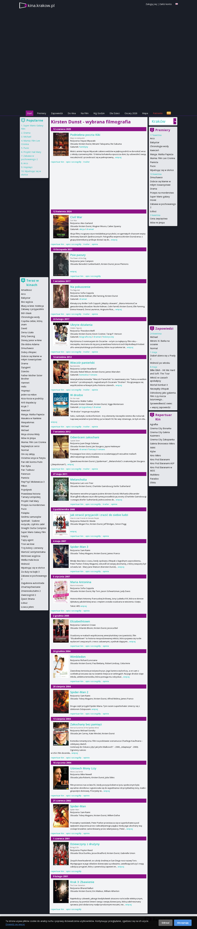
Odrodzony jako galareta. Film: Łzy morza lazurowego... (163, 396)
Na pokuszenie (80, 287)
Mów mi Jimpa (157, 222)
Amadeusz (26, 289)
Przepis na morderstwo (162, 192)
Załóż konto (165, 4)
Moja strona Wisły (30, 434)
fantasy (92, 449)
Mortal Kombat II (159, 384)
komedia (83, 374)
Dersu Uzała (27, 332)
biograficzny (85, 336)
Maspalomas (27, 422)
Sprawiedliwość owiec (161, 403)
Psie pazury (78, 255)
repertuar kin (57, 161)
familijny (83, 146)
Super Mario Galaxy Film (33, 532)
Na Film (85, 113)
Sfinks (153, 482)
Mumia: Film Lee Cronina (162, 158)
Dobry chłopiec (29, 352)
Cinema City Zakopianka (162, 439)
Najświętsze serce (30, 446)
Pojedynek (26, 489)
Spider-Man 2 (79, 692)
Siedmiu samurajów (31, 516)
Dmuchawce (156, 177)
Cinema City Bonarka (160, 428)
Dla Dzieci (115, 113)
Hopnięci (27, 167)
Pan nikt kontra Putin (31, 461)
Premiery (41, 113)
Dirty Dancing (28, 336)
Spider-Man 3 (79, 547)
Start (29, 113)
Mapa (145, 113)
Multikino (154, 474)
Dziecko (25, 371)
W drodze (76, 395)
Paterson (25, 473)
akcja (82, 229)
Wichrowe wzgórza (30, 555)
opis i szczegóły (73, 161)
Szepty (24, 536)
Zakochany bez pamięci (86, 724)
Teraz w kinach (32, 282)
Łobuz (153, 211)
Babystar (154, 142)
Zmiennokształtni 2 (31, 590)
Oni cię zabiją (28, 454)
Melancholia (78, 479)
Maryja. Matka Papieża (161, 154)
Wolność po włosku (160, 362)
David (24, 328)
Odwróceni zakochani (84, 437)
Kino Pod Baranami (160, 459)
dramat (90, 229)
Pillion (24, 485)
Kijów (153, 451)
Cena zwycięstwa (158, 218)
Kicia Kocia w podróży (32, 398)
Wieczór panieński (82, 362)
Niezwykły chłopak (159, 388)
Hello (23, 386)
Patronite (158, 113)
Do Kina (72, 113)
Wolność (25, 563)
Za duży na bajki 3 (30, 571)
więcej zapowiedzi (161, 407)
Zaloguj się (151, 4)
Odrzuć (165, 922)
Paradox (154, 478)
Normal (154, 348)
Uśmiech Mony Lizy (83, 768)
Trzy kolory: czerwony (32, 547)
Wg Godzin (99, 113)
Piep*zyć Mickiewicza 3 (32, 481)
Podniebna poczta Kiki (85, 135)
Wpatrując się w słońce (162, 170)
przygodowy (85, 407)
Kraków (158, 121)
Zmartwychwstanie (30, 586)
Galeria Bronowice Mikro (162, 443)
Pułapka (25, 512)
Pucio (153, 166)
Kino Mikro (155, 455)
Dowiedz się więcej (15, 924)
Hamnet (25, 382)
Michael (154, 337)
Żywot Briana (28, 598)
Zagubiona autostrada (32, 583)
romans (93, 374)
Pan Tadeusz (27, 469)
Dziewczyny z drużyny (85, 844)
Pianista (154, 162)
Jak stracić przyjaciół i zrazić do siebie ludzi (99, 515)
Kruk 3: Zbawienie (82, 882)
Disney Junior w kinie (31, 340)
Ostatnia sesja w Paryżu (33, 457)
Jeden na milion (29, 394)
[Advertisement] (99, 88)
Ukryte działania (81, 325)
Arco (152, 138)
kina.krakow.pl (41, 5)
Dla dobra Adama (30, 344)
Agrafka (154, 424)
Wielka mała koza (30, 559)
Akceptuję (182, 922)
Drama (153, 188)
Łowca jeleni (27, 606)
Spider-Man (78, 806)
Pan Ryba (26, 465)
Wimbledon (78, 657)
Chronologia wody (159, 146)
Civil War (76, 217)
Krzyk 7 (24, 406)
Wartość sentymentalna (33, 551)
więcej (118, 157)
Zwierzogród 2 (28, 594)
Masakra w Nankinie (31, 418)
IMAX (152, 447)
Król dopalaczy (28, 402)
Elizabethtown (80, 621)
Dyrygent (26, 367)
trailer (86, 161)
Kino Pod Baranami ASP (162, 463)
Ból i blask (26, 313)
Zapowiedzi (57, 113)
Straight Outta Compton (33, 528)
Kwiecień (154, 150)
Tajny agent (27, 540)
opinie (95, 244)
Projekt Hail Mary (32, 151)
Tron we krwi (27, 544)
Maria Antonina (80, 582)
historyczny (108, 336)
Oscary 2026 (131, 113)
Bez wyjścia (27, 301)
